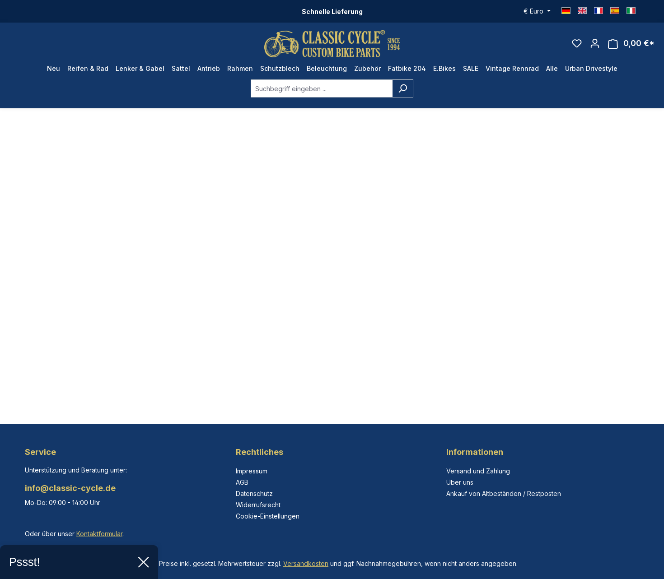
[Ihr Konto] (594, 43)
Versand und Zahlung (478, 471)
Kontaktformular (99, 533)
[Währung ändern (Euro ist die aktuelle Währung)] (537, 11)
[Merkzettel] (576, 43)
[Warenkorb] (631, 43)
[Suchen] (402, 88)
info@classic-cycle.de (70, 488)
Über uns (459, 482)
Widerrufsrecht (258, 505)
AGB (242, 482)
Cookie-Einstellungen (267, 516)
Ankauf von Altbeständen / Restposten (503, 493)
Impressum (251, 471)
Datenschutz (254, 493)
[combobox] (322, 88)
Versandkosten (305, 563)
